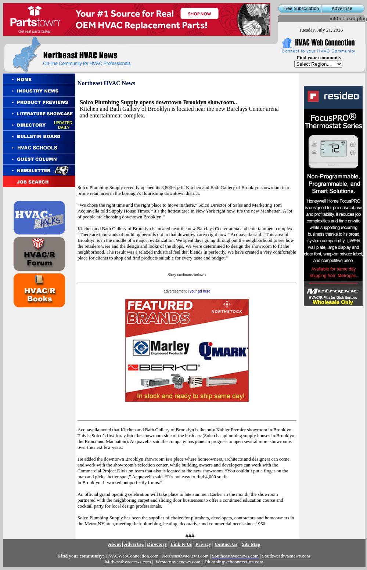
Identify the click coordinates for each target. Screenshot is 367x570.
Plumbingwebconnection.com (234, 561)
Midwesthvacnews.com (128, 561)
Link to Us (181, 544)
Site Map (251, 544)
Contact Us (226, 544)
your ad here (200, 291)
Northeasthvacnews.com (185, 556)
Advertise (133, 544)
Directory (157, 544)
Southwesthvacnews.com (286, 556)
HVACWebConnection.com (131, 556)
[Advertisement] (109, 142)
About (114, 544)
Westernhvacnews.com (178, 561)
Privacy (203, 544)
